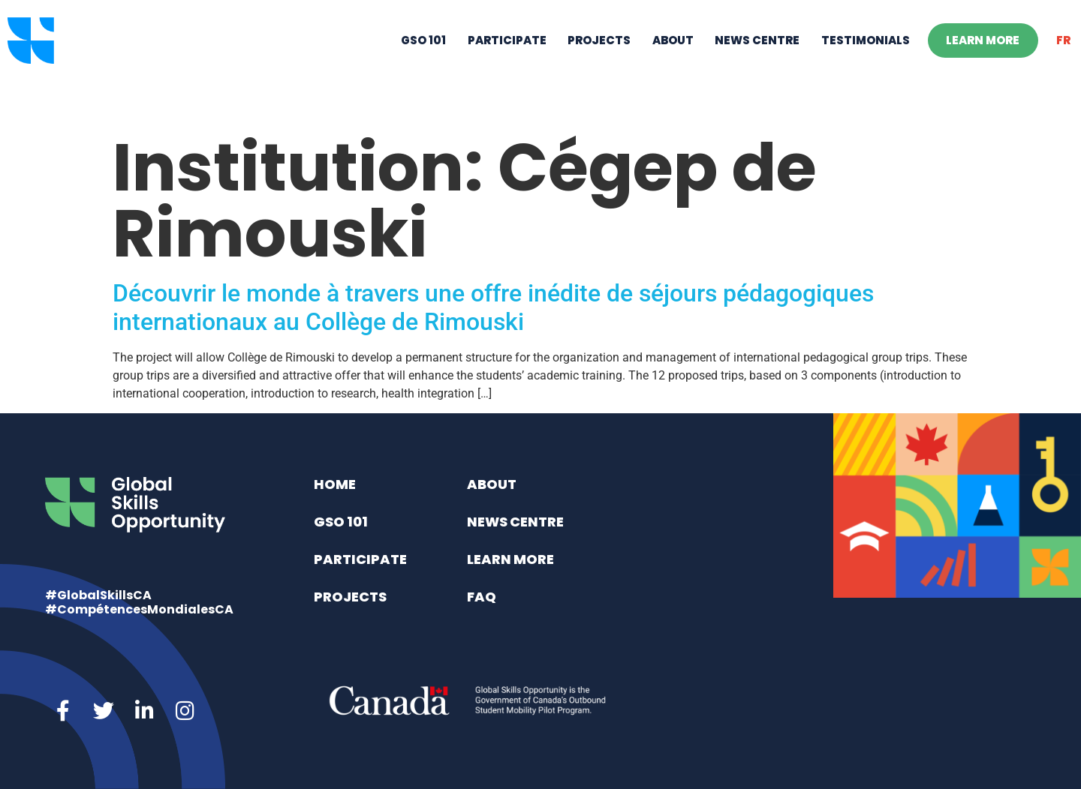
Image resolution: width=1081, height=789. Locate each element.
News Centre (757, 64)
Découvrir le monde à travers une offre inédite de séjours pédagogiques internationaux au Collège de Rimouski (493, 307)
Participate (507, 64)
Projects (599, 64)
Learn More (982, 64)
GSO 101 (423, 64)
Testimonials (865, 64)
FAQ (481, 596)
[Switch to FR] (1063, 64)
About (673, 64)
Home (335, 484)
